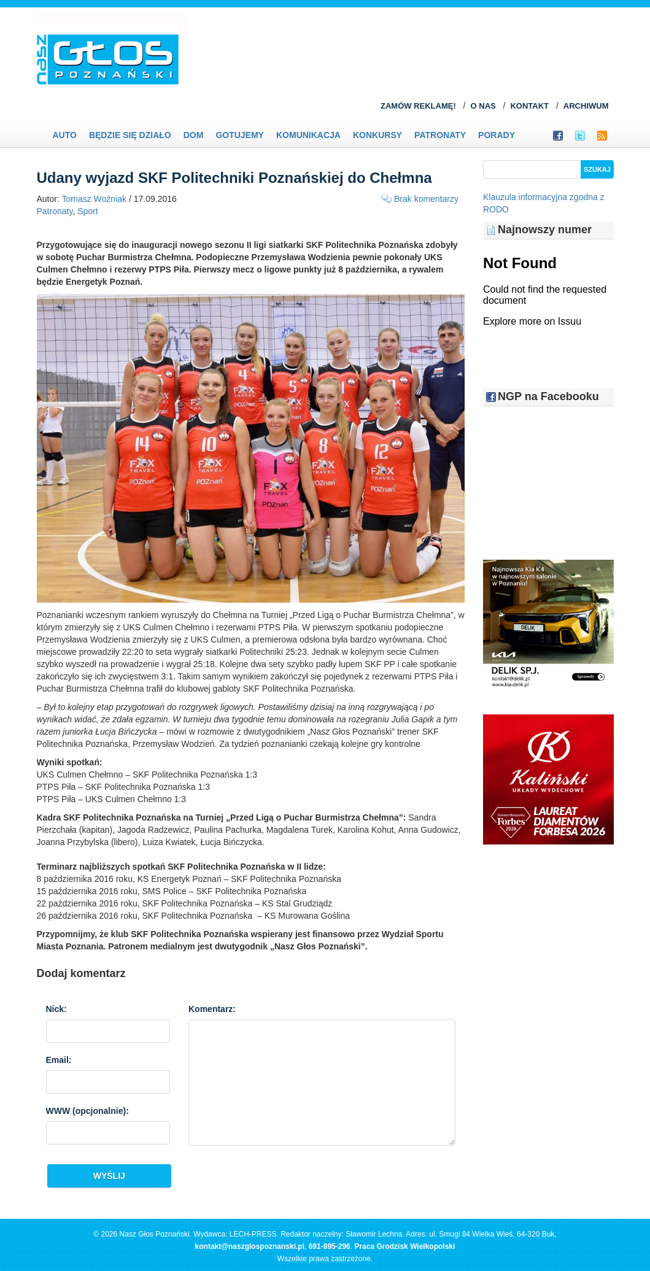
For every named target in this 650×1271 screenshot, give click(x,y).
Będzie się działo (130, 135)
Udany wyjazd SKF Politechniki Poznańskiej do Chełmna (234, 177)
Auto (65, 135)
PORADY (496, 135)
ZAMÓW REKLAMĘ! (418, 105)
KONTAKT (529, 105)
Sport (87, 211)
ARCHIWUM (586, 105)
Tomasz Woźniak (94, 199)
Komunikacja (308, 135)
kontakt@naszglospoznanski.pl (249, 1246)
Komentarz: (212, 1009)
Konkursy (377, 135)
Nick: (56, 1009)
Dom (194, 135)
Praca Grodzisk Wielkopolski (404, 1246)
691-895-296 (329, 1246)
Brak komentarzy (426, 199)
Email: (59, 1060)
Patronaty (440, 135)
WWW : (87, 1111)
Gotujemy (239, 135)
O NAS (483, 105)
